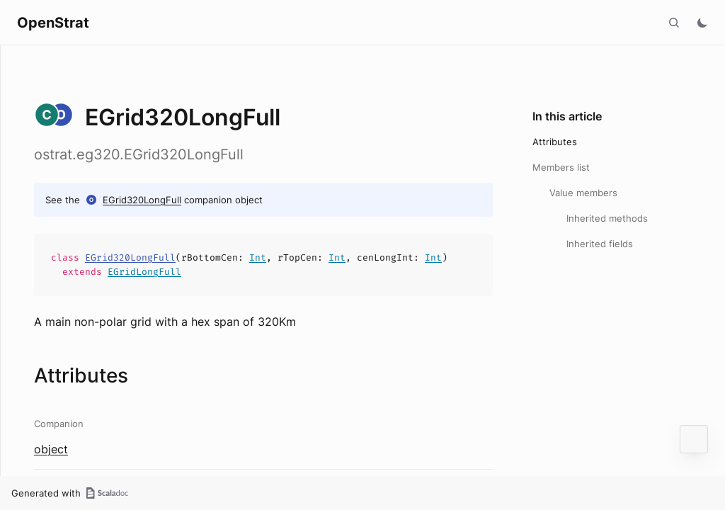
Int (257, 257)
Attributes (554, 141)
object (51, 449)
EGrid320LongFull (142, 199)
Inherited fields (599, 243)
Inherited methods (607, 218)
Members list (561, 167)
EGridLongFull (144, 272)
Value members (583, 192)
